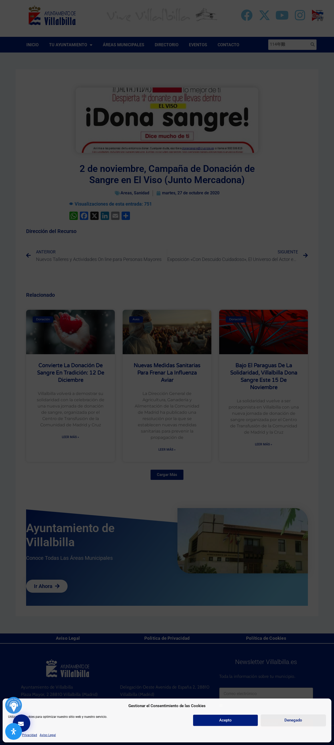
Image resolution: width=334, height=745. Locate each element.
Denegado (293, 720)
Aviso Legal (48, 735)
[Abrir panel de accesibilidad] (13, 731)
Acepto (225, 720)
